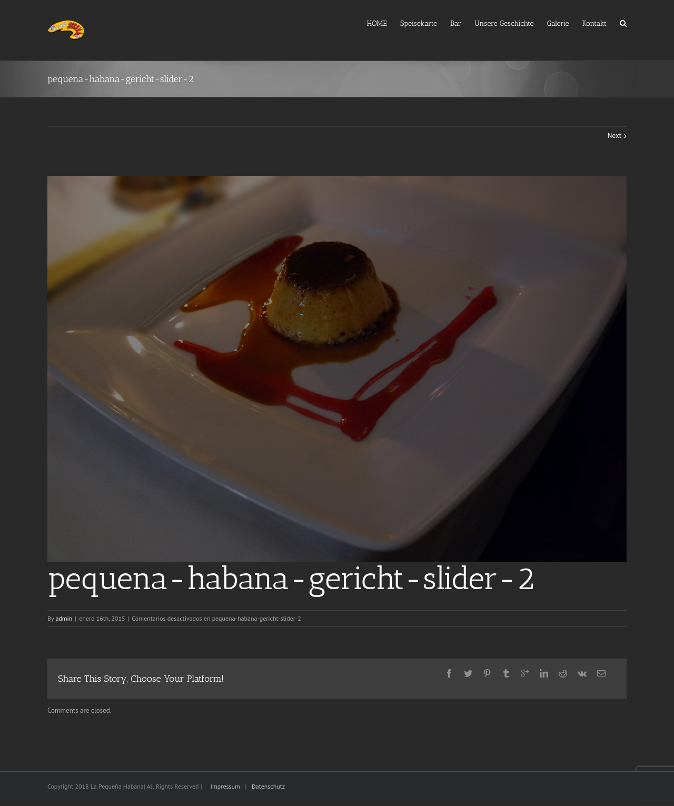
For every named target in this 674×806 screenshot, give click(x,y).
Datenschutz (268, 786)
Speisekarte (418, 23)
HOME (377, 23)
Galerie (558, 23)
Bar (455, 23)
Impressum (225, 786)
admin (63, 618)
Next (614, 135)
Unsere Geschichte (504, 23)
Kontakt (594, 23)
